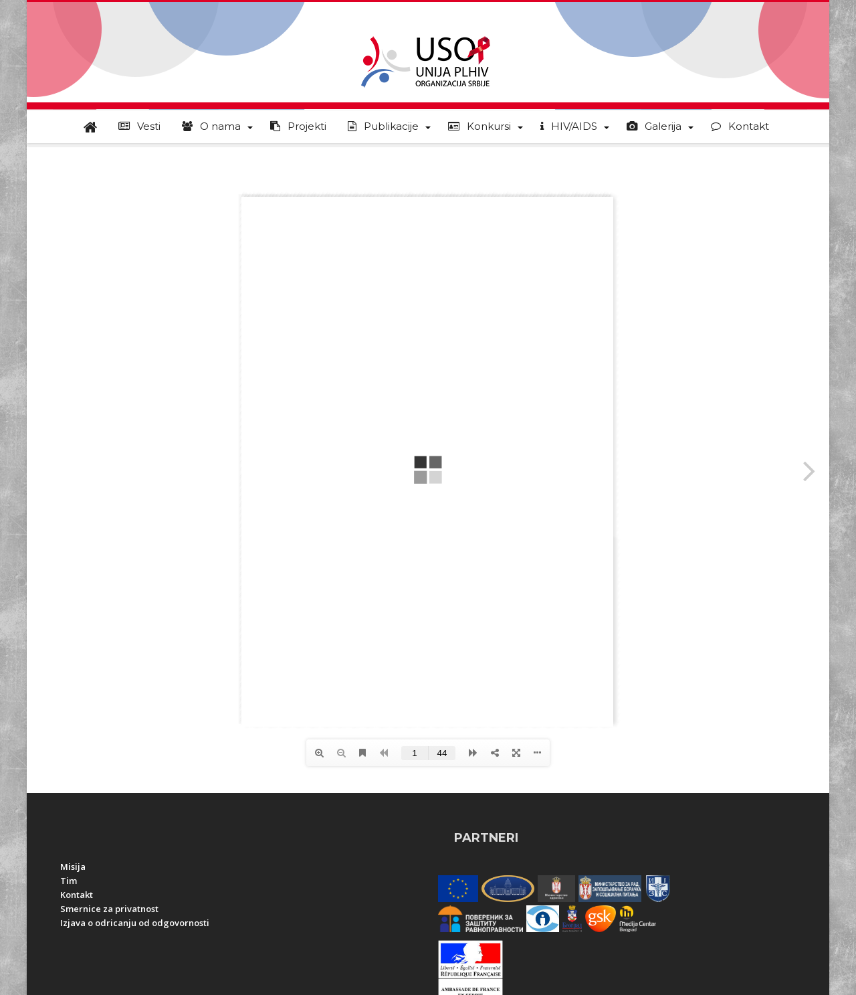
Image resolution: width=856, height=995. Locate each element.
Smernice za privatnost (109, 909)
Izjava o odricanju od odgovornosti (134, 923)
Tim (68, 881)
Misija (73, 867)
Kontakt (76, 895)
